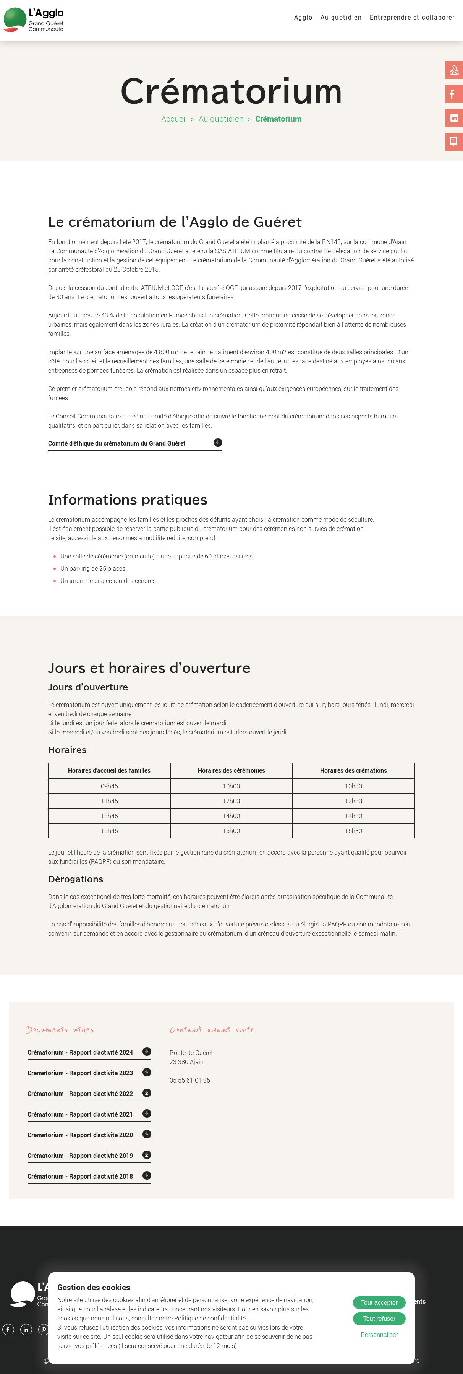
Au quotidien (341, 17)
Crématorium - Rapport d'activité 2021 (80, 1114)
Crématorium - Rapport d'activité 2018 (80, 1176)
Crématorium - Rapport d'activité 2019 (80, 1155)
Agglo (303, 17)
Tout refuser (379, 1318)
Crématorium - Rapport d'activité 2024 (80, 1052)
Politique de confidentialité (210, 1318)
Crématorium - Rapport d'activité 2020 (80, 1135)
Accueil (174, 118)
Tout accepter (379, 1302)
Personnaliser (379, 1335)
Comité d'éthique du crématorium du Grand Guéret (117, 443)
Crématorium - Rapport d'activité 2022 (80, 1093)
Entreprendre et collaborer (412, 17)
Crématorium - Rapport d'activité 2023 (80, 1073)
